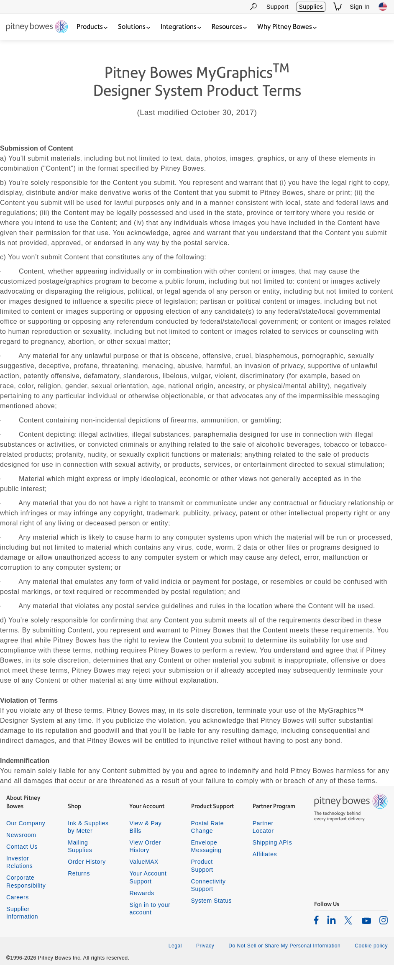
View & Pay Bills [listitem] (145, 827)
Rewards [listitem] (141, 893)
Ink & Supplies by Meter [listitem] (88, 827)
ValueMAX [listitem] (144, 861)
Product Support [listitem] (202, 865)
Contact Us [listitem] (22, 846)
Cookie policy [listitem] (371, 946)
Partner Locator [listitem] (263, 827)
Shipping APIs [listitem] (272, 842)
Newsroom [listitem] (21, 835)
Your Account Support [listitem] (147, 877)
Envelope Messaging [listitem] (206, 846)
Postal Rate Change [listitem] (207, 827)
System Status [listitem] (211, 900)
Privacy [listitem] (205, 946)
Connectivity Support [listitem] (208, 885)
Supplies (311, 6)
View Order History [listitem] (145, 846)
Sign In (360, 6)
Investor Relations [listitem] (19, 862)
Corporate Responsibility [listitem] (26, 881)
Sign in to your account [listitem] (149, 908)
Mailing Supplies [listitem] (80, 846)
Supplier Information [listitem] (22, 913)
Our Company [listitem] (25, 823)
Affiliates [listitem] (265, 854)
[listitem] (316, 919)
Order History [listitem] (87, 861)
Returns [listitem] (79, 873)
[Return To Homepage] (37, 27)
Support (277, 6)
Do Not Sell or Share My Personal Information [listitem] (284, 946)
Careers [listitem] (17, 897)
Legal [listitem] (175, 946)
